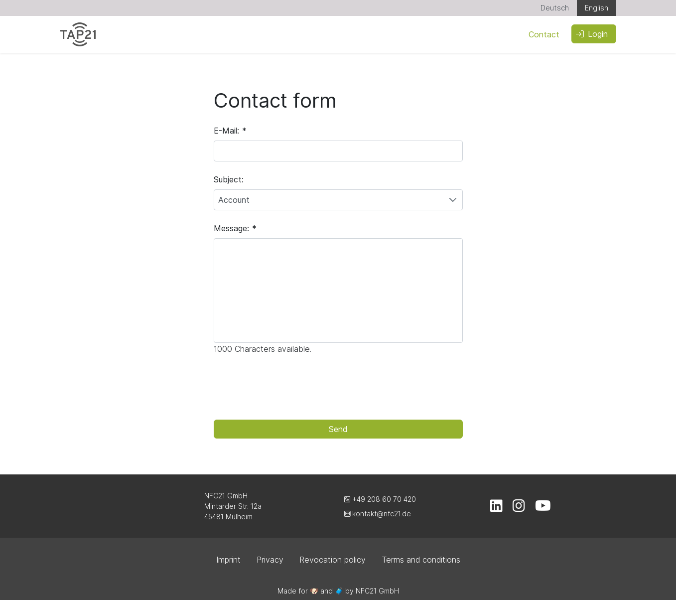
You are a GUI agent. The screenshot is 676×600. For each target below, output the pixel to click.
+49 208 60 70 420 (380, 499)
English (596, 7)
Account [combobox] (234, 200)
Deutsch (555, 7)
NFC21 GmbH (377, 591)
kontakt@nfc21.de (377, 513)
